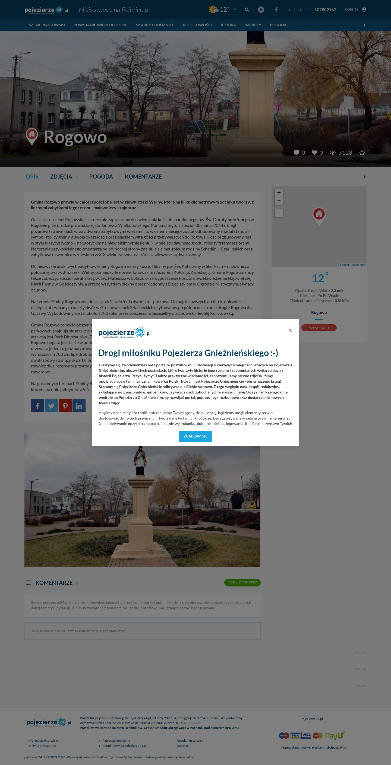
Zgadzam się (195, 436)
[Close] (290, 330)
